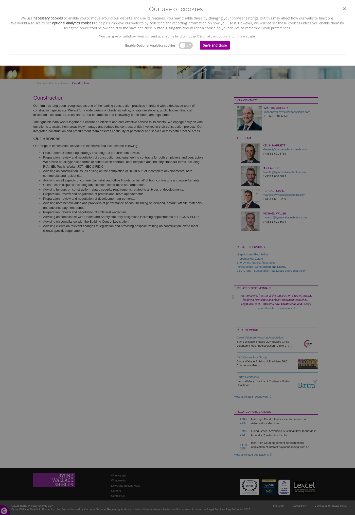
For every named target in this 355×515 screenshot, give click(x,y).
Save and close (215, 45)
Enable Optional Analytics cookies (150, 45)
